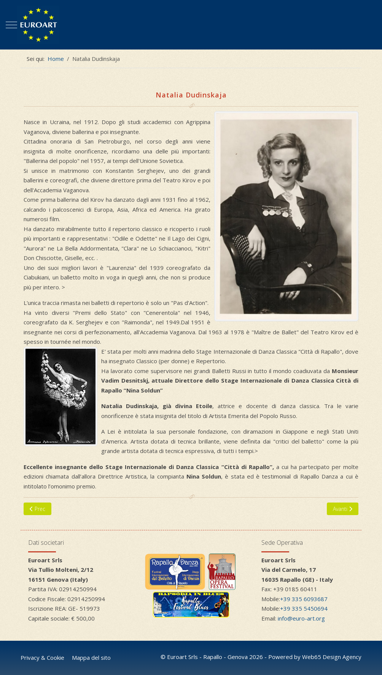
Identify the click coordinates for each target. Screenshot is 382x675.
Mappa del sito (91, 657)
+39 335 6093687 (304, 599)
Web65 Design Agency (331, 657)
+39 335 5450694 (304, 608)
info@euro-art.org (301, 618)
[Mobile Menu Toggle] (11, 24)
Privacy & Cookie (42, 657)
